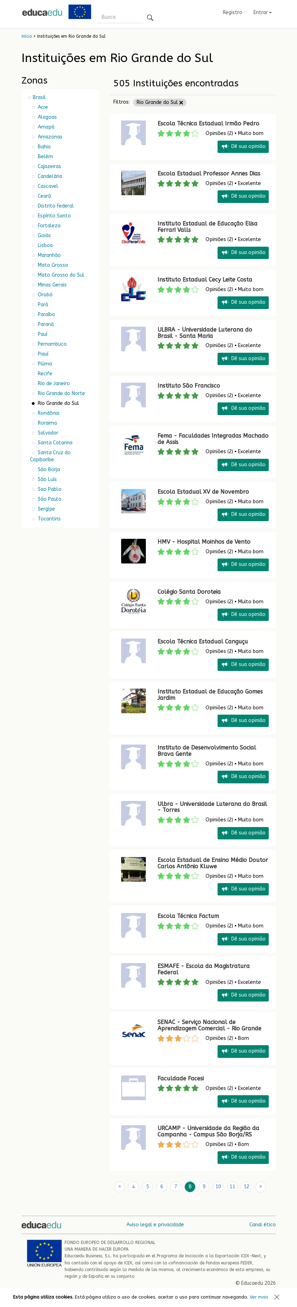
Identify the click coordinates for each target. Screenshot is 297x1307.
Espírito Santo (53, 216)
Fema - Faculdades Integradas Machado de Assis (213, 438)
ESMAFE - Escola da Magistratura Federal (204, 969)
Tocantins (48, 519)
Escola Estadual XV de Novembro (203, 491)
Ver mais (259, 1297)
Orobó (44, 295)
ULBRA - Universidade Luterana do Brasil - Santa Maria (205, 332)
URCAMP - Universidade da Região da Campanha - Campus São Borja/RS (208, 1131)
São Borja (48, 470)
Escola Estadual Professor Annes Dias (209, 173)
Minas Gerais (51, 285)
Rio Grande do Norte (60, 393)
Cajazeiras (48, 166)
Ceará (43, 196)
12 (246, 1187)
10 (218, 1187)
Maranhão (48, 255)
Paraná (45, 324)
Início (27, 36)
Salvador (47, 433)
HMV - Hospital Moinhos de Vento (204, 541)
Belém (44, 157)
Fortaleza (48, 226)
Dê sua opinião (243, 147)
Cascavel (47, 186)
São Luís (46, 479)
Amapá (45, 127)
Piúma (44, 364)
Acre (42, 107)
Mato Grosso (52, 265)
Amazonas (49, 137)
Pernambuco (51, 344)
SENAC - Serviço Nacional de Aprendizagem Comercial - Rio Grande (209, 1025)
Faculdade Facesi (181, 1078)
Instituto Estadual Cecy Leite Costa (205, 279)
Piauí (42, 354)
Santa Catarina (54, 443)
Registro (232, 13)
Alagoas (46, 117)
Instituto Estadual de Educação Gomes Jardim (210, 694)
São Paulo (48, 499)
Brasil (39, 97)
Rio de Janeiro (53, 384)
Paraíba (45, 314)
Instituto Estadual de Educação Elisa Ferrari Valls (207, 226)
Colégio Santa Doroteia (190, 591)
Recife (44, 374)
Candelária (49, 176)
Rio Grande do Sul (160, 102)
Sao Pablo (48, 489)
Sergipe (45, 509)
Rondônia (47, 413)
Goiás (43, 236)
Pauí (41, 334)
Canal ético (262, 1224)
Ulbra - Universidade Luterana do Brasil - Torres (212, 807)
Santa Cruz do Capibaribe (50, 456)
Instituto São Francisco (189, 385)
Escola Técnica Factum (188, 916)
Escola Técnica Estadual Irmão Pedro (208, 123)
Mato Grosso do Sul (60, 275)
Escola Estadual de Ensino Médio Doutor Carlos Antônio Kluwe (213, 863)
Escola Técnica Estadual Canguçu (203, 641)
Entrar (263, 13)
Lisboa (44, 245)
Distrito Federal (55, 206)
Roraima (46, 423)
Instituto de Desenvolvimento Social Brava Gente (207, 750)
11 (232, 1187)
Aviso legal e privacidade (155, 1224)
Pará (42, 305)
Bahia (43, 147)
